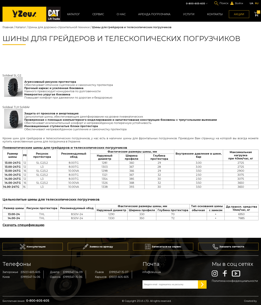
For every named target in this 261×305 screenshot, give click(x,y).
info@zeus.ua (151, 272)
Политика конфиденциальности (235, 280)
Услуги (188, 14)
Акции (239, 14)
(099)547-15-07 (119, 272)
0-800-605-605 (195, 3)
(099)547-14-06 (30, 276)
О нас (121, 14)
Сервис (98, 14)
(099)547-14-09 (73, 272)
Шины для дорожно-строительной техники (59, 27)
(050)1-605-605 (30, 272)
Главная (7, 27)
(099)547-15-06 (72, 276)
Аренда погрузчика (154, 14)
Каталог (73, 14)
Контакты (215, 14)
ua (251, 3)
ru (257, 3)
